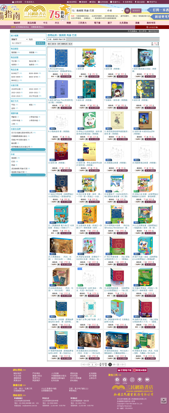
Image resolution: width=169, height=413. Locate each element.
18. (89, 196)
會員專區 (72, 2)
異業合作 (17, 380)
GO (127, 10)
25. (60, 259)
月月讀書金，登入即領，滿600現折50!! (150, 31)
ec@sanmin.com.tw (30, 406)
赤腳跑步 (87, 18)
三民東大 (82, 23)
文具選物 (123, 23)
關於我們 (17, 373)
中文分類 (17, 376)
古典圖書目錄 (46, 391)
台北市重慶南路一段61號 (80, 401)
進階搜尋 (136, 11)
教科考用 (151, 23)
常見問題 (74, 376)
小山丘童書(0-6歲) (48, 389)
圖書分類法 (37, 376)
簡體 (69, 23)
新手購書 (93, 376)
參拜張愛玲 (125, 16)
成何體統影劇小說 (111, 16)
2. (80, 69)
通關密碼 (17, 378)
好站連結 (74, 380)
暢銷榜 (17, 23)
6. (84, 100)
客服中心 (115, 2)
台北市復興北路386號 (22, 401)
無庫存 (110, 77)
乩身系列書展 (97, 16)
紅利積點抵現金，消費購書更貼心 (27, 27)
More (28, 149)
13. (57, 163)
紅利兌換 (103, 2)
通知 (92, 2)
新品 (31, 23)
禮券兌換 (74, 373)
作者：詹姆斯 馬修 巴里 (56, 39)
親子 (110, 23)
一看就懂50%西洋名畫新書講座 (104, 18)
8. (140, 100)
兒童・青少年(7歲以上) (78, 389)
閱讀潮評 (36, 380)
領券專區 (127, 2)
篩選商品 (40, 43)
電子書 (97, 23)
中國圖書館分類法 (58, 376)
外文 (57, 23)
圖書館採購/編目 (58, 378)
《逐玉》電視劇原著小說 (141, 16)
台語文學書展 (76, 18)
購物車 (83, 2)
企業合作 (93, 378)
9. (59, 131)
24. (144, 227)
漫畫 (137, 23)
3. (112, 69)
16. (144, 163)
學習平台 (152, 2)
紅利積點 (93, 373)
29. (60, 290)
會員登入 (29, 2)
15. (116, 163)
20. (145, 196)
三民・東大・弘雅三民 (22, 389)
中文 (45, 23)
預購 (79, 269)
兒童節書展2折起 (82, 16)
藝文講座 (140, 2)
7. (116, 100)
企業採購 (17, 2)
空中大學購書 (75, 378)
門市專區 (36, 373)
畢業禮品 (73, 391)
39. (116, 353)
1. (60, 71)
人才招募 (55, 373)
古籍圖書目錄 (19, 391)
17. (60, 196)
